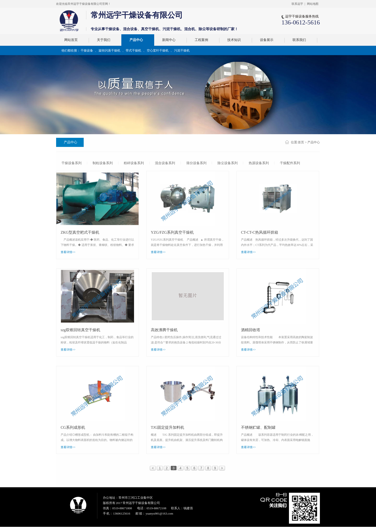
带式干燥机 (133, 50)
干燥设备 (87, 50)
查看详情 (68, 252)
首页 (301, 142)
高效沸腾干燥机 (164, 330)
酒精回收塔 (250, 330)
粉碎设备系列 (134, 163)
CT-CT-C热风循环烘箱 (259, 232)
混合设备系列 (165, 163)
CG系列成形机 (73, 427)
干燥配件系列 (290, 163)
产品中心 (70, 142)
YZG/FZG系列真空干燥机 (172, 232)
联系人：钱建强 (182, 508)
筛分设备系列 (197, 163)
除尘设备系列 (228, 163)
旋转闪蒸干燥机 (109, 50)
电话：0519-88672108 (151, 508)
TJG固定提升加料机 (167, 427)
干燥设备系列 (71, 163)
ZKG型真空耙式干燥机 (80, 232)
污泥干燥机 (182, 50)
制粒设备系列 (103, 163)
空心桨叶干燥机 (158, 50)
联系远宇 (297, 4)
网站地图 (312, 4)
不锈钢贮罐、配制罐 (258, 427)
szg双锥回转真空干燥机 (80, 330)
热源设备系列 (259, 163)
